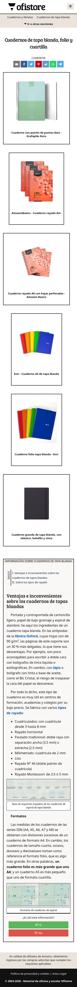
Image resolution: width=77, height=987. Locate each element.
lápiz (57, 667)
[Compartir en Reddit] (46, 64)
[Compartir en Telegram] (60, 64)
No (38, 933)
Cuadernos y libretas (20, 17)
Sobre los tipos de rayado (31, 582)
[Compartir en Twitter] (31, 64)
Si (38, 925)
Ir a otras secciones (38, 25)
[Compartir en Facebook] (24, 64)
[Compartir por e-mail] (16, 64)
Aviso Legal (59, 973)
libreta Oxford (26, 636)
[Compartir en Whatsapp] (53, 64)
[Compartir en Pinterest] (38, 64)
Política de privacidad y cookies (30, 973)
